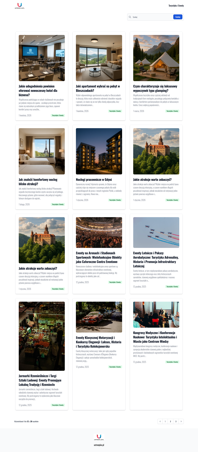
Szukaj (177, 16)
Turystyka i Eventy (176, 5)
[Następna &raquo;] (181, 421)
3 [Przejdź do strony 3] (175, 421)
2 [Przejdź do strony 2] (170, 421)
